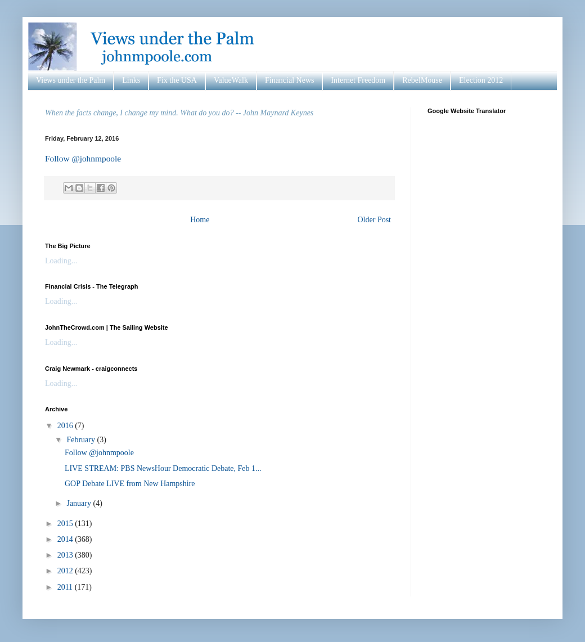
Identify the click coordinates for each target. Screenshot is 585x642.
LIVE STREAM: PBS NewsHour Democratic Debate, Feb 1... (163, 468)
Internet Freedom (358, 80)
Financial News (289, 80)
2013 (66, 555)
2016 (66, 425)
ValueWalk (231, 80)
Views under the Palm (70, 80)
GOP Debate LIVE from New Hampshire (130, 483)
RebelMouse (422, 80)
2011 (66, 587)
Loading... (61, 261)
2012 (66, 571)
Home (199, 220)
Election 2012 (481, 80)
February (81, 440)
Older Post (375, 220)
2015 (66, 523)
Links (131, 80)
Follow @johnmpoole (83, 158)
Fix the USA (177, 80)
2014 (66, 539)
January (79, 503)
